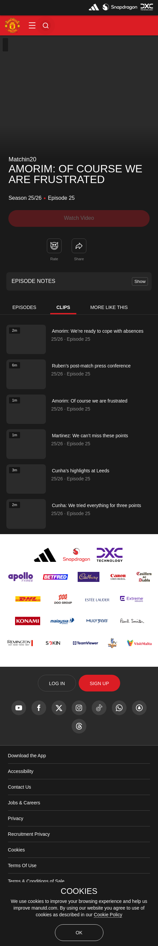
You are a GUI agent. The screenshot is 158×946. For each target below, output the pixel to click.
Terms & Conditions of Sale (36, 881)
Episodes (24, 307)
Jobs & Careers (24, 802)
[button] (32, 25)
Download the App (27, 755)
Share (79, 259)
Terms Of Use (22, 865)
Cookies (16, 849)
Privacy (15, 818)
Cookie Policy (108, 914)
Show (139, 281)
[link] (79, 246)
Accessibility (20, 771)
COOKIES (79, 891)
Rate (54, 259)
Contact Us (19, 787)
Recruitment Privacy (29, 834)
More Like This (109, 307)
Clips (63, 307)
